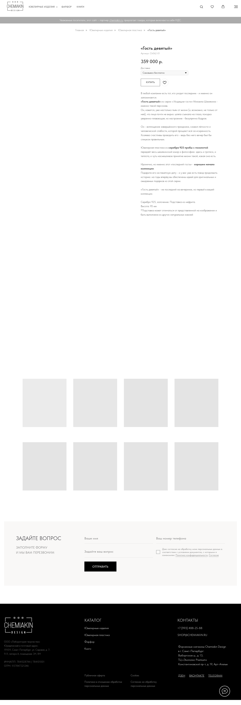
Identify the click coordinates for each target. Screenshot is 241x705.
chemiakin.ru (116, 20)
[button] (201, 6)
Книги (80, 6)
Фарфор (66, 6)
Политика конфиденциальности (192, 555)
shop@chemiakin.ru (192, 635)
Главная (79, 30)
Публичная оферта (94, 675)
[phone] (190, 538)
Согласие (214, 555)
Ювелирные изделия (42, 6)
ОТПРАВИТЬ (100, 566)
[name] (118, 538)
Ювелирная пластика (130, 30)
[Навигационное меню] (236, 7)
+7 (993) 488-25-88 (189, 628)
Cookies (135, 675)
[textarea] (118, 553)
